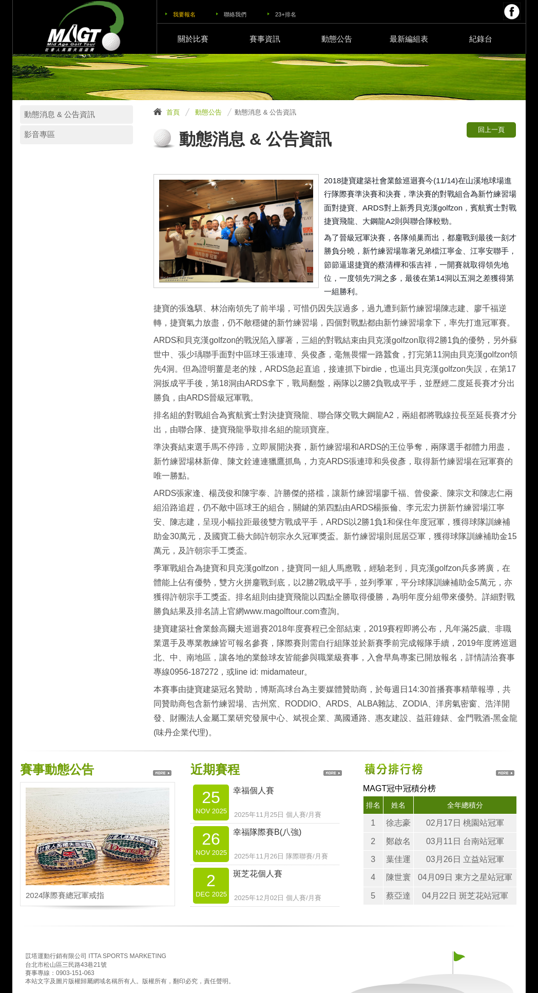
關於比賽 (193, 38)
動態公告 (336, 38)
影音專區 (39, 134)
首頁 (173, 112)
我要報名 (184, 14)
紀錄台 (480, 38)
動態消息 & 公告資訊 (59, 114)
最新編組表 (409, 38)
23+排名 (285, 14)
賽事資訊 (264, 38)
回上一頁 (491, 129)
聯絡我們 (235, 14)
